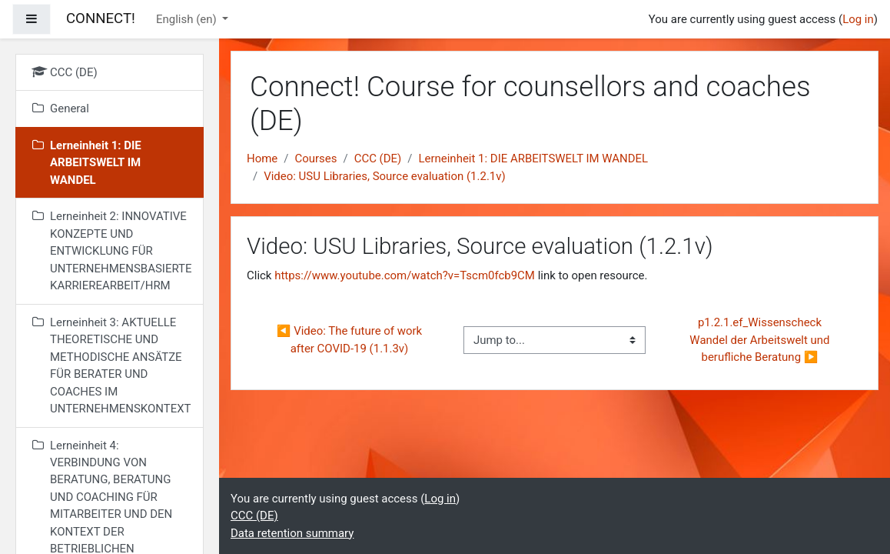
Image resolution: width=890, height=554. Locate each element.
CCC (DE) (378, 158)
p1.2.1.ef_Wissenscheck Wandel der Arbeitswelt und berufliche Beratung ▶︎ (760, 339)
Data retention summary (292, 533)
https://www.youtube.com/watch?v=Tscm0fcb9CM (404, 275)
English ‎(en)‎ (187, 19)
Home (262, 158)
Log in (858, 19)
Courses (315, 158)
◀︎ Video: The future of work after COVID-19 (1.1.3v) (351, 339)
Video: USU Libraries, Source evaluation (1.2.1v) (385, 176)
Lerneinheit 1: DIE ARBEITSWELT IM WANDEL (533, 158)
